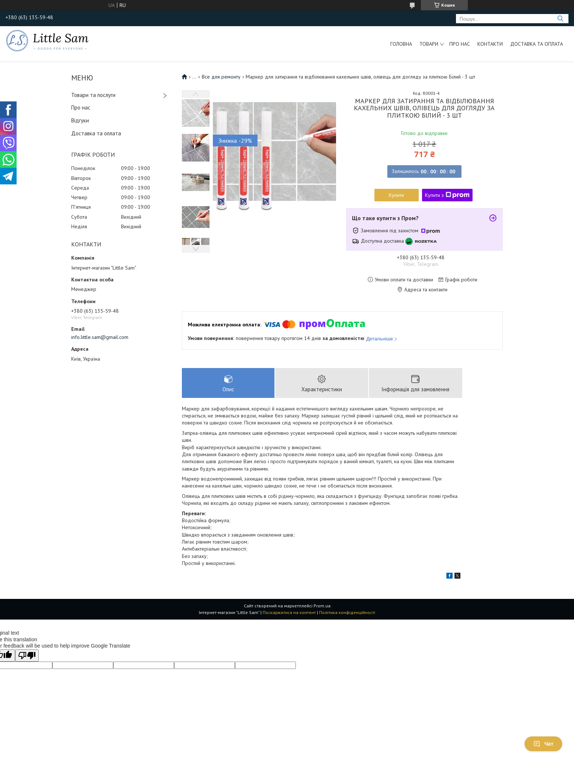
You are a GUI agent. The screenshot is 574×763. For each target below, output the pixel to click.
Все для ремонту (221, 76)
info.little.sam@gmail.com (99, 337)
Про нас (459, 44)
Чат (543, 744)
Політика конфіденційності (347, 612)
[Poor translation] (27, 655)
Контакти (490, 44)
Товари (428, 44)
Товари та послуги (93, 94)
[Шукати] (560, 18)
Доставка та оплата (536, 44)
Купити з (447, 195)
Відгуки (80, 120)
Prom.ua (322, 605)
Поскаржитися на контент (289, 612)
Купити (396, 195)
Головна (401, 44)
